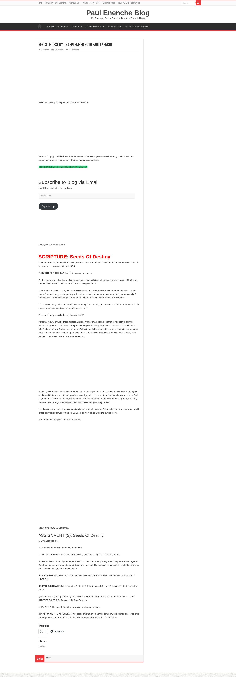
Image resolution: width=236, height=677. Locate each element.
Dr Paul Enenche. (79, 600)
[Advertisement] (89, 76)
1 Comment (74, 50)
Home (39, 3)
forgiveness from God (127, 395)
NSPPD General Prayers (129, 3)
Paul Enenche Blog (118, 13)
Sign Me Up (48, 206)
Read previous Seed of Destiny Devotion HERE (63, 167)
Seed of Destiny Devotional (52, 50)
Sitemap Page (109, 3)
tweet (48, 658)
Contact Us (74, 3)
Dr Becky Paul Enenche (55, 3)
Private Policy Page (90, 3)
